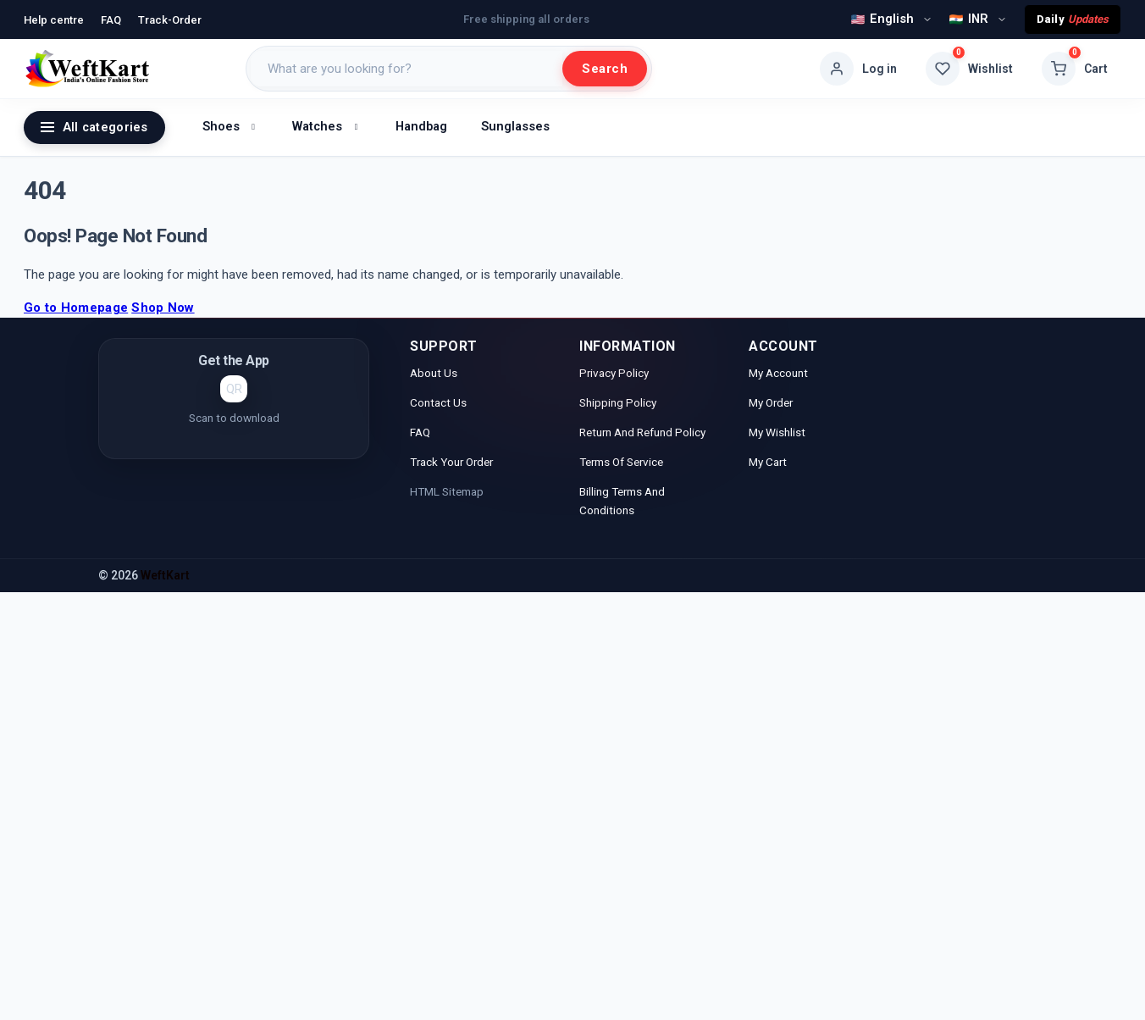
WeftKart (165, 575)
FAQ (111, 19)
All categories (94, 127)
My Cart (768, 461)
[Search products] (406, 68)
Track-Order (170, 19)
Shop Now (162, 307)
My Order (771, 402)
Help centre (54, 19)
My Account (779, 373)
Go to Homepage (76, 307)
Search (605, 68)
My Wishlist (777, 432)
